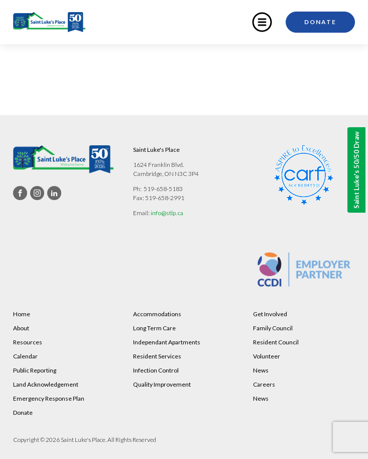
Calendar (25, 356)
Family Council (273, 328)
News (261, 370)
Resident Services (157, 356)
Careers (264, 384)
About (21, 328)
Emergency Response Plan (48, 398)
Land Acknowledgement (45, 384)
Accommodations (157, 314)
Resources (27, 342)
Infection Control (156, 370)
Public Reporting (34, 370)
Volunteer (266, 356)
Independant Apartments (166, 342)
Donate (320, 22)
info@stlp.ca (167, 213)
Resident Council (276, 342)
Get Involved (270, 314)
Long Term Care (154, 328)
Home (21, 314)
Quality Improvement (162, 384)
